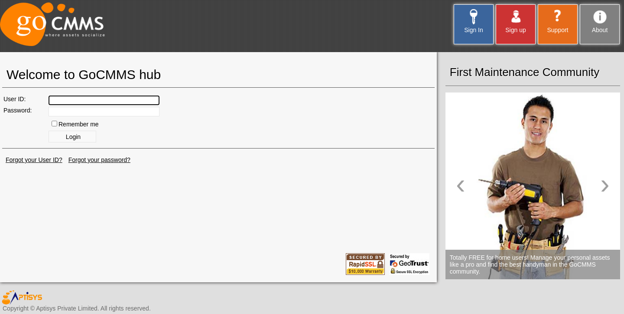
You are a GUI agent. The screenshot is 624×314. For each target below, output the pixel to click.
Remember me (78, 124)
